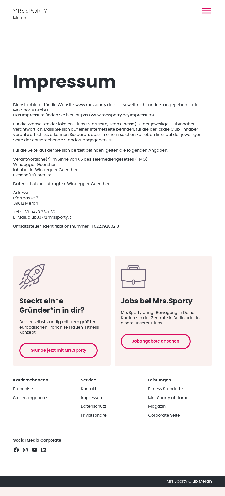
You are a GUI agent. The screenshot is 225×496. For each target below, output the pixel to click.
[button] (207, 11)
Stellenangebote (30, 398)
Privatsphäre (94, 415)
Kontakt (88, 389)
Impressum (92, 398)
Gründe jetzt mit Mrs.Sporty (58, 350)
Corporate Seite (164, 415)
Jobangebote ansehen (155, 341)
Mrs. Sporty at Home (168, 398)
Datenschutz (93, 406)
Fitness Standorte (165, 389)
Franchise (23, 389)
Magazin (157, 406)
